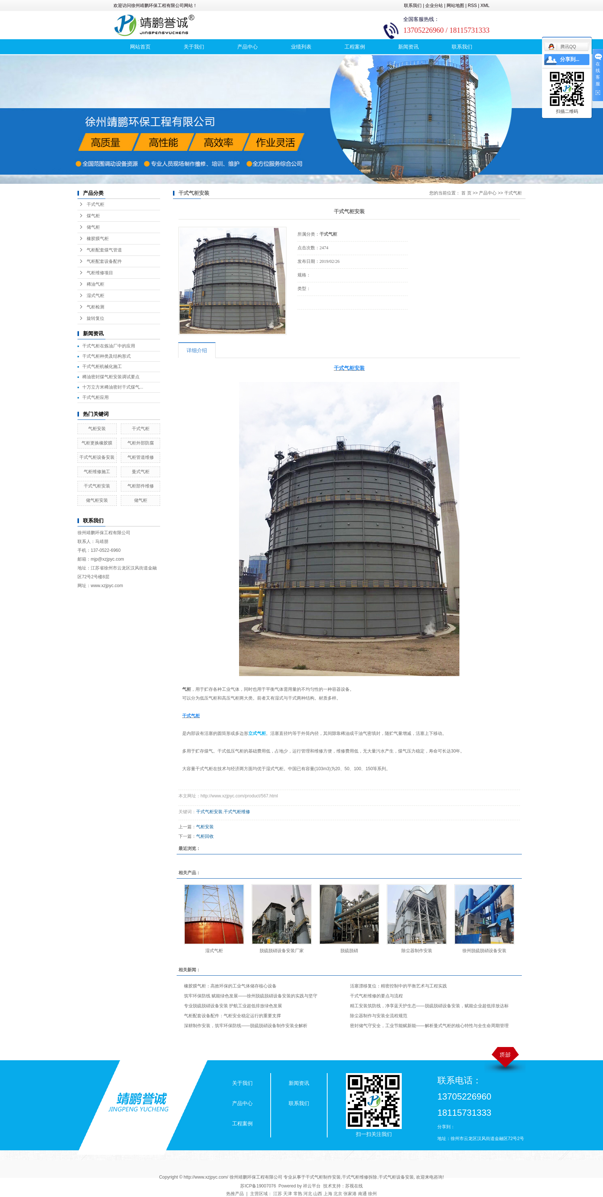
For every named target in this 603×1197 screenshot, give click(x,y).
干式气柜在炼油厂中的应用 (108, 346)
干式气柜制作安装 (323, 1177)
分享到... (569, 59)
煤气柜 (93, 215)
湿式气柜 (95, 295)
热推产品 (235, 1193)
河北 (307, 1193)
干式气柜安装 (97, 486)
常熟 (297, 1193)
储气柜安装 (97, 500)
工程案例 (354, 47)
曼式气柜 (140, 471)
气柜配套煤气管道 (104, 250)
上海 (328, 1193)
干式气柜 (95, 204)
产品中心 (247, 47)
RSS (472, 5)
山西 (317, 1193)
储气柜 (93, 227)
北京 (337, 1193)
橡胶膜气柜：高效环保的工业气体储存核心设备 (230, 986)
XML (485, 5)
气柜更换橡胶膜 (97, 443)
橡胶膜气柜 (98, 238)
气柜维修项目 (100, 272)
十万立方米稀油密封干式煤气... (112, 387)
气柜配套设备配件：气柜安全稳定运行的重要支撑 (232, 1015)
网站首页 (140, 47)
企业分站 (434, 5)
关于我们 (194, 47)
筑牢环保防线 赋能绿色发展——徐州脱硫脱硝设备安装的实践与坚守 (250, 995)
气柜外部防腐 (140, 443)
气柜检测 (95, 307)
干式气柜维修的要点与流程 (376, 995)
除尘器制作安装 (416, 950)
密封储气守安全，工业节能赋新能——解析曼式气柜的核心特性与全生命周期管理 (429, 1025)
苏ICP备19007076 (258, 1186)
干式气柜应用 (95, 397)
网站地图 (455, 5)
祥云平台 (312, 1186)
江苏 (277, 1193)
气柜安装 (97, 428)
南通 (362, 1193)
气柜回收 (205, 836)
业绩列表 (301, 47)
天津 (287, 1193)
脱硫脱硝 (349, 950)
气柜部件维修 (140, 486)
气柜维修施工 (97, 471)
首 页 (466, 193)
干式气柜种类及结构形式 (106, 356)
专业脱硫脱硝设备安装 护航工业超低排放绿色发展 (233, 1005)
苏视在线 (354, 1186)
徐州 (372, 1193)
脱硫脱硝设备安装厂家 (282, 950)
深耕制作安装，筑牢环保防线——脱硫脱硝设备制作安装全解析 (245, 1025)
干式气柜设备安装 (97, 457)
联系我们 (413, 5)
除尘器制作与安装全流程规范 (378, 1015)
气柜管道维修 (140, 457)
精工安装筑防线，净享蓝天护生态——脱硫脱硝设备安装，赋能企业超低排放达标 (429, 1005)
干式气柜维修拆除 (359, 1177)
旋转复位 (95, 318)
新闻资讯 (408, 47)
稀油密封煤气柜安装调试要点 (111, 376)
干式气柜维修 (237, 811)
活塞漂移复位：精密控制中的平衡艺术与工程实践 (398, 986)
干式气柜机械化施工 (102, 366)
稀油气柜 (95, 284)
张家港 (350, 1193)
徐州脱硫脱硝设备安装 (484, 950)
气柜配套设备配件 (104, 261)
